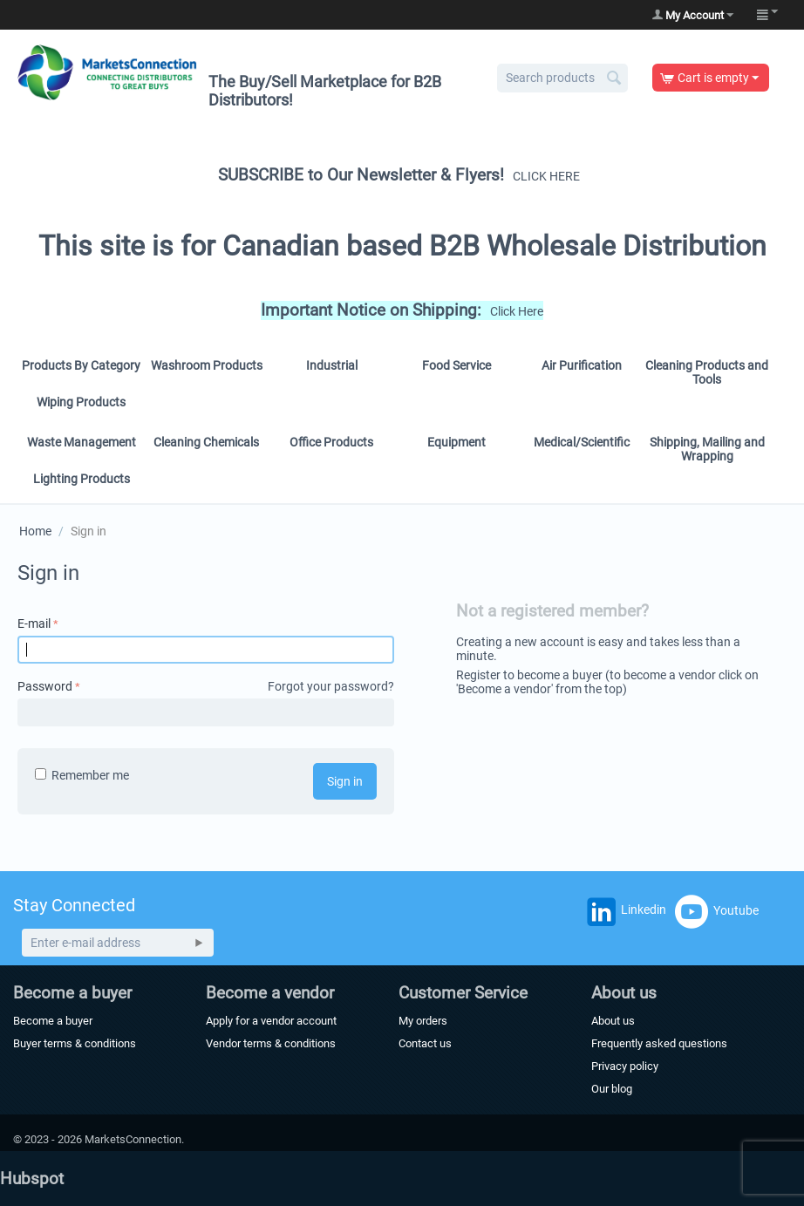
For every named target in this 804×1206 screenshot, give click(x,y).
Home (35, 531)
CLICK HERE (546, 176)
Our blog (611, 1088)
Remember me (82, 775)
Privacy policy (624, 1066)
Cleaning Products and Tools (706, 372)
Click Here (516, 311)
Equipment (456, 442)
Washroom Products (206, 365)
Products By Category (81, 365)
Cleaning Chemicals (206, 442)
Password (44, 686)
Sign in (345, 781)
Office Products (331, 442)
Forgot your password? (331, 686)
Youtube (717, 911)
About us (613, 1020)
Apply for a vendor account (271, 1020)
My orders (423, 1020)
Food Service (456, 365)
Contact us (425, 1043)
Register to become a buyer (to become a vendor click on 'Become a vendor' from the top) (607, 682)
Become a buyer (52, 1020)
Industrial (332, 365)
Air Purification (582, 365)
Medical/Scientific (582, 442)
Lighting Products (81, 479)
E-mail (34, 623)
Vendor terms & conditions (271, 1043)
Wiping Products (81, 402)
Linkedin (624, 914)
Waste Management (81, 442)
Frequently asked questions (659, 1043)
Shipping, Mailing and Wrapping (707, 449)
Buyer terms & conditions (74, 1043)
